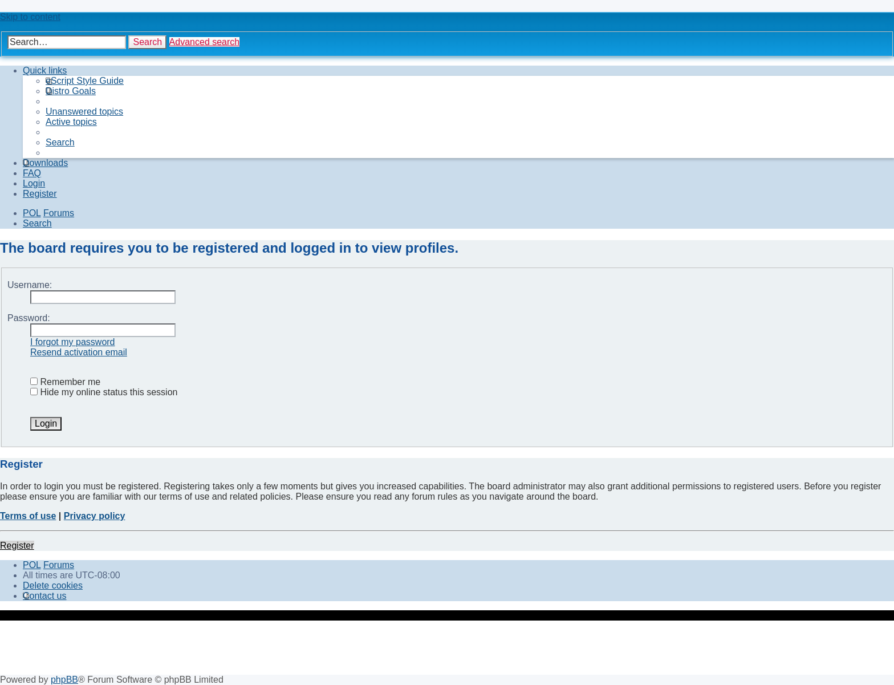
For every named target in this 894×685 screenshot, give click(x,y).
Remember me (65, 382)
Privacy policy (94, 516)
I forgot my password (72, 342)
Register (17, 545)
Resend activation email (78, 352)
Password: (28, 318)
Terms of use (28, 516)
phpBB (64, 679)
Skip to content (30, 17)
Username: (29, 285)
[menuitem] (85, 81)
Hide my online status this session (103, 392)
